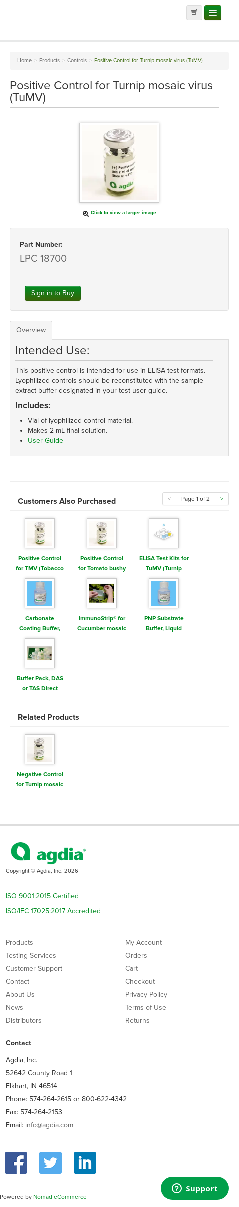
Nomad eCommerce (60, 1196)
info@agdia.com (50, 1125)
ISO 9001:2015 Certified (42, 896)
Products (20, 942)
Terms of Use (146, 1007)
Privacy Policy (147, 994)
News (15, 1007)
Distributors (24, 1020)
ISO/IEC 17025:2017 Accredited (53, 911)
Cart (132, 968)
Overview (31, 330)
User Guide (46, 440)
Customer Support (34, 968)
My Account (144, 942)
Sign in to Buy (53, 293)
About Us (20, 994)
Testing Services (31, 955)
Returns (138, 1020)
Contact (18, 981)
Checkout (140, 981)
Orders (137, 955)
